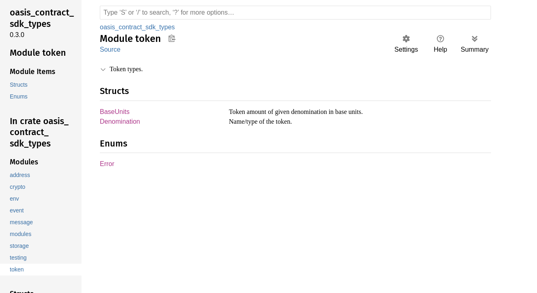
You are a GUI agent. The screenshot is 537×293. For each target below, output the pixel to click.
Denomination (121, 122)
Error (107, 165)
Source (110, 49)
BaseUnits (115, 112)
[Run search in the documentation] (295, 13)
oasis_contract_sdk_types (138, 27)
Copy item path (171, 38)
